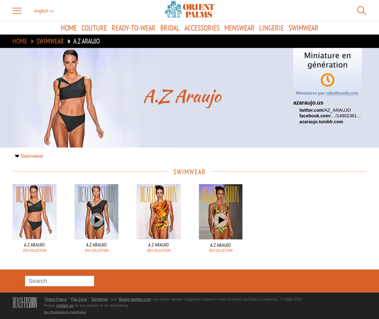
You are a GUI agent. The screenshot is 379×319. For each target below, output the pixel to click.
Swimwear (303, 27)
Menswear (239, 27)
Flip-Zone (79, 299)
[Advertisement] (323, 226)
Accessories (202, 27)
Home (69, 27)
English (44, 10)
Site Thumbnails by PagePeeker (65, 312)
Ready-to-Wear (134, 27)
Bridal (170, 27)
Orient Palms (55, 299)
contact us (64, 305)
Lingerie (271, 27)
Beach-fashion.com (135, 299)
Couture (94, 27)
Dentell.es (99, 299)
